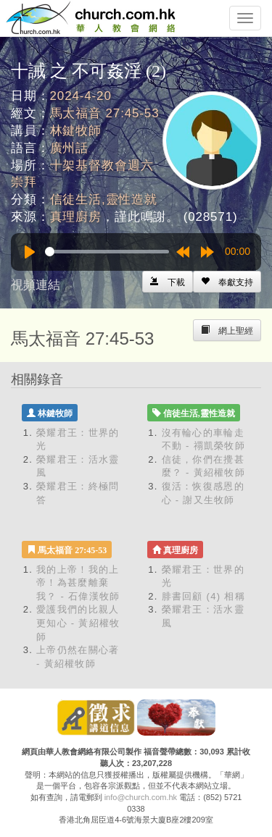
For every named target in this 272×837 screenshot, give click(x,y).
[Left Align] (227, 282)
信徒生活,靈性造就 (103, 199)
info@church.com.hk (140, 797)
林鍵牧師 (76, 131)
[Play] (29, 252)
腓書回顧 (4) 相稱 (203, 596)
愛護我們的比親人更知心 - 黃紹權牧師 (78, 623)
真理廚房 (76, 217)
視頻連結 (35, 285)
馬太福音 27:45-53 (105, 113)
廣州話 (69, 148)
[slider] (107, 251)
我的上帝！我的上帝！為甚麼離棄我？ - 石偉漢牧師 (78, 583)
